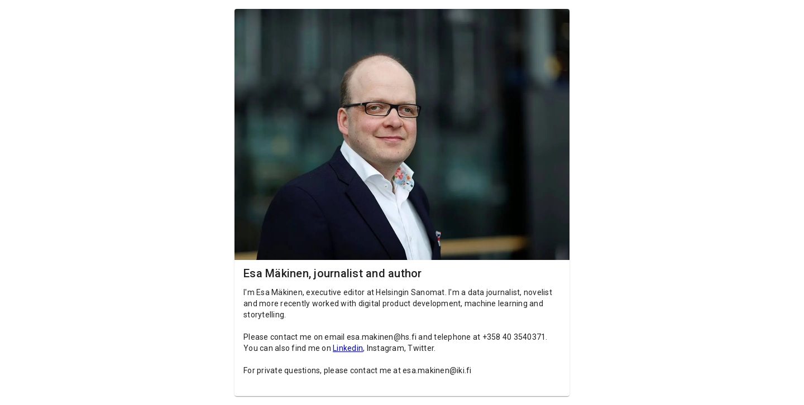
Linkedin (348, 348)
